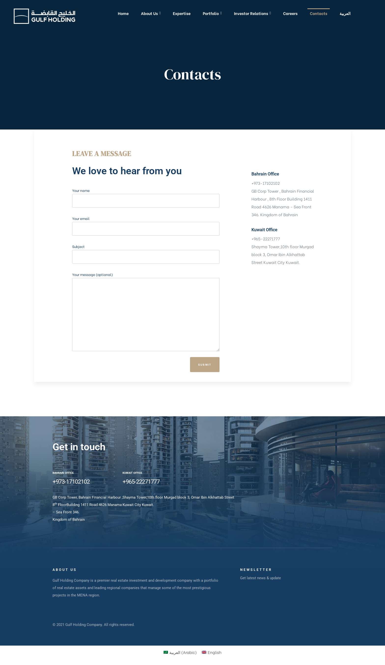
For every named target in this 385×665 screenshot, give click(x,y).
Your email (146, 247)
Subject (146, 275)
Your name (146, 219)
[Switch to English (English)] (211, 652)
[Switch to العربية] (345, 13)
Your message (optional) (146, 332)
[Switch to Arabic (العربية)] (180, 652)
